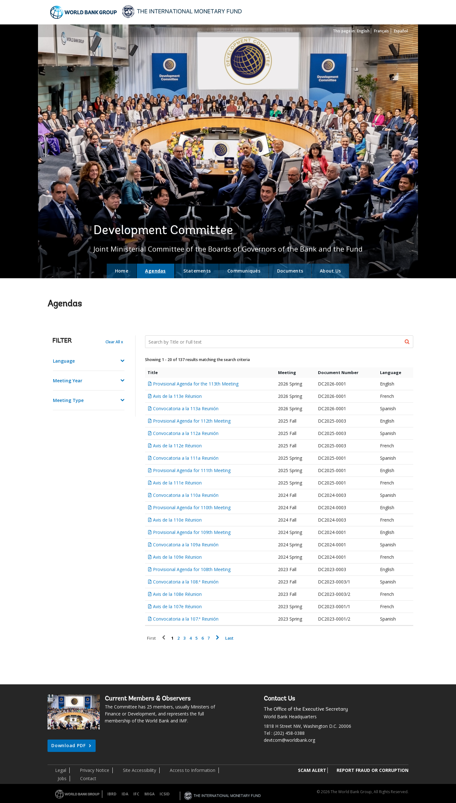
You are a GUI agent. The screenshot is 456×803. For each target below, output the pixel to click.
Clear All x (114, 342)
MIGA (149, 794)
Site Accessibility (139, 770)
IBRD (112, 794)
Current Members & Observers (148, 699)
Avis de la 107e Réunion (177, 606)
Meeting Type (68, 400)
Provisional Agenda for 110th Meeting (192, 507)
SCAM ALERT (312, 770)
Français (381, 31)
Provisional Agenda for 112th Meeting (192, 421)
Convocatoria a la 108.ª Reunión (185, 582)
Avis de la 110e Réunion (177, 520)
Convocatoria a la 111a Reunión (185, 458)
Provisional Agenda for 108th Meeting (192, 569)
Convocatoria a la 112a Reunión (185, 433)
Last (229, 638)
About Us (330, 271)
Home (121, 271)
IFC (136, 794)
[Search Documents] (279, 341)
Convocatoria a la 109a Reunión (185, 545)
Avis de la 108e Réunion (177, 594)
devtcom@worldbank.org (289, 740)
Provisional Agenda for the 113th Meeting (195, 384)
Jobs (62, 778)
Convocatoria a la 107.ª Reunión (185, 619)
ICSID (165, 794)
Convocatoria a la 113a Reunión (185, 408)
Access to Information (192, 770)
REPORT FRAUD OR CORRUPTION (372, 770)
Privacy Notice (94, 770)
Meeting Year (67, 381)
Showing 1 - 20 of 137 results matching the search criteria (197, 359)
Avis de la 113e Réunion (177, 396)
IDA (125, 794)
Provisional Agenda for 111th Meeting (192, 470)
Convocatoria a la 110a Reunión (185, 495)
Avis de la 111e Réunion (177, 483)
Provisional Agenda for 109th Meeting (192, 532)
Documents (290, 271)
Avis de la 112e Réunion (177, 446)
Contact (88, 778)
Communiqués (243, 271)
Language (64, 361)
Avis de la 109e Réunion (177, 557)
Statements (197, 271)
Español (401, 31)
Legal (60, 770)
